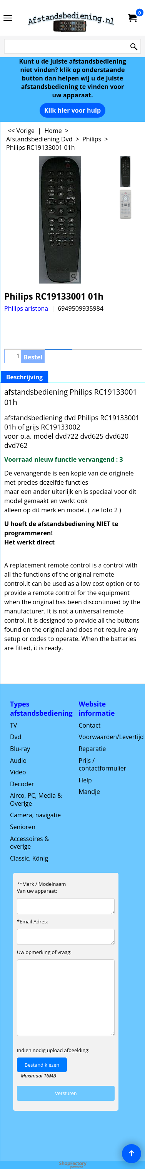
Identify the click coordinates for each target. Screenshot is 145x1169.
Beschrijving (24, 377)
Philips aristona (26, 308)
